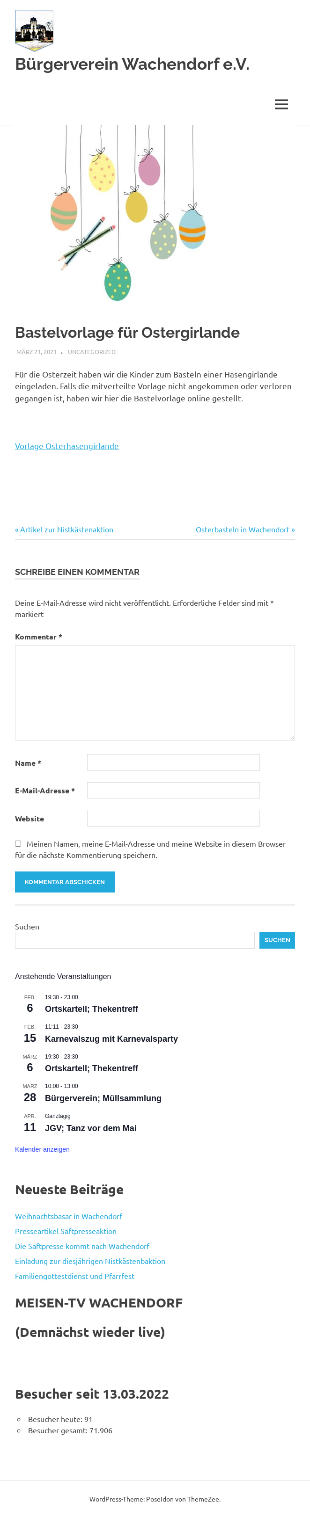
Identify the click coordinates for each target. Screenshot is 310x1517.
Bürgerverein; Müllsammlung (103, 1098)
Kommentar (38, 636)
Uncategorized (92, 352)
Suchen (27, 926)
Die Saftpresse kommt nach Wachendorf (82, 1245)
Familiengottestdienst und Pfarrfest (74, 1275)
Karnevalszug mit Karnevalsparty (111, 1039)
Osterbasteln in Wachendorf (242, 529)
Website (29, 818)
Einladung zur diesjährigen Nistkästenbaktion (90, 1260)
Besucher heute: (56, 1418)
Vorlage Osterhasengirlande (67, 445)
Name (28, 763)
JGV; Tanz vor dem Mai (91, 1128)
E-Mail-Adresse (45, 790)
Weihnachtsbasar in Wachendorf (68, 1215)
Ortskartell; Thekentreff (91, 1009)
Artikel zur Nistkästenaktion (66, 529)
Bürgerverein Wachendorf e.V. (132, 63)
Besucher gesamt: (58, 1430)
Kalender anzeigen (42, 1149)
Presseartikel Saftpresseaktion (66, 1230)
